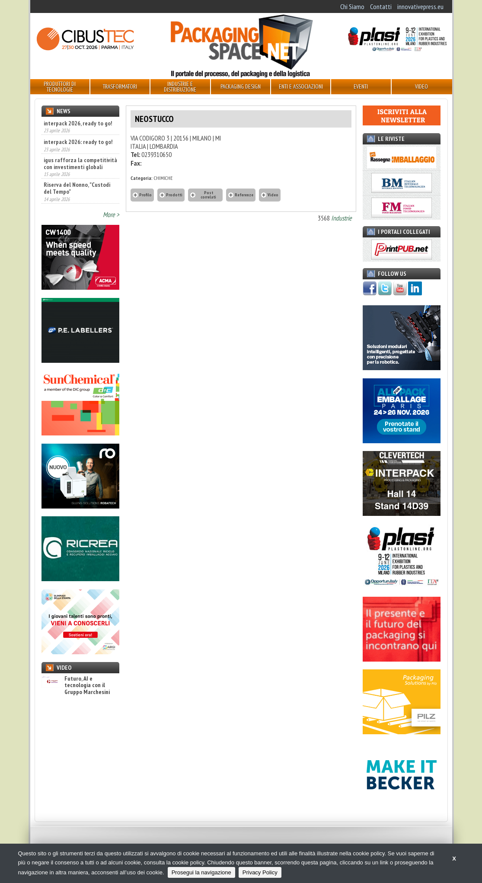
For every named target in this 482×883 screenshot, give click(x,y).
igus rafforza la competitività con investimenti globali (80, 163)
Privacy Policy (260, 872)
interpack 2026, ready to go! (78, 123)
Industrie (341, 218)
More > (111, 214)
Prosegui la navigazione (201, 872)
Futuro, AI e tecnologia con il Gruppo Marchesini (75, 685)
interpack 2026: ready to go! (78, 141)
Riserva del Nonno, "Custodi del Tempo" (77, 188)
